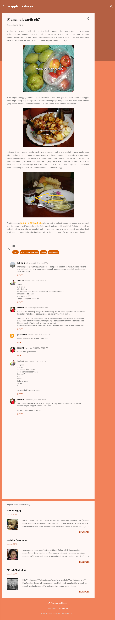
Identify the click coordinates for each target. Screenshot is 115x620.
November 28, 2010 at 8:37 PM (37, 263)
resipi (43, 252)
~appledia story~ (20, 6)
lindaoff (20, 308)
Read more (84, 532)
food (15, 252)
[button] (87, 19)
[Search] (111, 7)
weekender (53, 252)
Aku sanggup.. (15, 510)
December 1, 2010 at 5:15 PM (35, 400)
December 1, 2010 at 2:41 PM (35, 361)
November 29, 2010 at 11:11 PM (39, 335)
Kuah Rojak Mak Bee (29, 252)
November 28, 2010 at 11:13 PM (36, 308)
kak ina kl (21, 263)
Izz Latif (20, 281)
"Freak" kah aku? (16, 570)
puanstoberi (22, 335)
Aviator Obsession (17, 540)
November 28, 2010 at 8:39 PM (36, 281)
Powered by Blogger (57, 603)
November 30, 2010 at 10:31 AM (36, 348)
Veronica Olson (63, 608)
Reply (20, 275)
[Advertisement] (105, 51)
